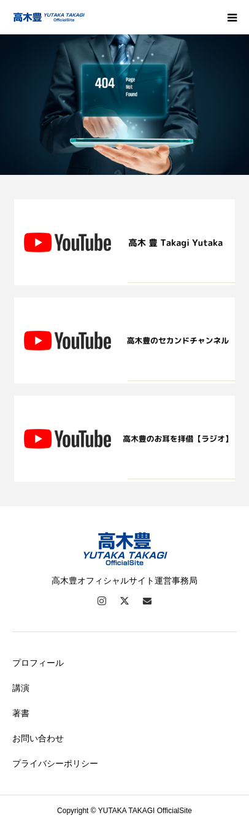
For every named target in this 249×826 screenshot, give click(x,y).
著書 (20, 713)
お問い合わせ (38, 738)
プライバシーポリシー (55, 763)
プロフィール (38, 663)
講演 (20, 688)
